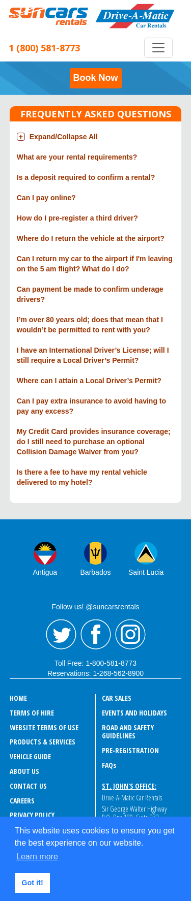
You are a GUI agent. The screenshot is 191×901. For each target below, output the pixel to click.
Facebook (95, 634)
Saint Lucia (145, 572)
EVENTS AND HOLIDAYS (134, 713)
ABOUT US (24, 771)
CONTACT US (28, 786)
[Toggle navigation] (158, 48)
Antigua (45, 572)
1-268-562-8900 (118, 673)
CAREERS (22, 800)
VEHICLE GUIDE (30, 756)
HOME (18, 698)
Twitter (61, 634)
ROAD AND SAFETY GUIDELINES (128, 732)
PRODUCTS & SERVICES (42, 742)
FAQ (109, 765)
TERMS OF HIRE (32, 713)
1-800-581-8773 (111, 663)
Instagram (130, 634)
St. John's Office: (129, 786)
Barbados (95, 572)
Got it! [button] (32, 883)
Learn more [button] (37, 856)
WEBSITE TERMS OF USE (44, 727)
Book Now (95, 78)
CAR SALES (116, 698)
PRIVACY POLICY (32, 815)
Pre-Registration (130, 750)
